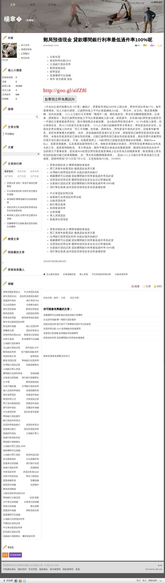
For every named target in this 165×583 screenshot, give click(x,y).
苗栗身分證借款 (31, 335)
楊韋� (13, 19)
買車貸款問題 (9, 317)
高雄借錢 (34, 373)
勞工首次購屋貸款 (11, 403)
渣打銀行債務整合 (30, 377)
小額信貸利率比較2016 (14, 493)
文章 (12, 4)
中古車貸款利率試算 (62, 193)
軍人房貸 (83, 274)
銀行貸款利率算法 (11, 420)
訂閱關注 (25, 53)
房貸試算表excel (31, 472)
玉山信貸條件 (9, 305)
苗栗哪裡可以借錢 (11, 514)
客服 (78, 569)
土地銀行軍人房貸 (11, 369)
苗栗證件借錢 (9, 510)
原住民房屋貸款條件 (29, 296)
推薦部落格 (26, 49)
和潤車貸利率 (58, 208)
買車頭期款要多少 (11, 292)
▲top (160, 565)
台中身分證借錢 (10, 502)
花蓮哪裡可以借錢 (60, 75)
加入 (145, 580)
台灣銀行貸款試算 (11, 365)
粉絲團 (9, 580)
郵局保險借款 (58, 68)
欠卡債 (6, 382)
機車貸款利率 (28, 536)
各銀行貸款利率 (10, 467)
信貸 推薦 (34, 497)
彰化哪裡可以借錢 (30, 339)
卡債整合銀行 (32, 305)
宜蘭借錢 (34, 480)
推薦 (137, 286)
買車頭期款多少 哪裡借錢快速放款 (70, 165)
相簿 (32, 4)
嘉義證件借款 (9, 433)
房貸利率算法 (32, 424)
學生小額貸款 (32, 476)
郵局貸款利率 (9, 352)
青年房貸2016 (9, 296)
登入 (139, 580)
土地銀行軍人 (32, 433)
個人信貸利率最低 (11, 390)
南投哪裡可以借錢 (11, 450)
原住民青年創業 (31, 412)
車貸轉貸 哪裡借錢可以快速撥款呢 (22, 201)
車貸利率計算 (9, 356)
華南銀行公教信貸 (11, 497)
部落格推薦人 (16, 269)
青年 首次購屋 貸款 (61, 79)
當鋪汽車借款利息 (11, 437)
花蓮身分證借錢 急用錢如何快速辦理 (60, 333)
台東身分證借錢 (31, 502)
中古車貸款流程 (31, 292)
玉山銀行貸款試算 (11, 347)
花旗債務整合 (32, 365)
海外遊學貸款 (9, 395)
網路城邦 (153, 580)
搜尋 (37, 116)
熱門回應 (21, 176)
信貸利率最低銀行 (11, 424)
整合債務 (34, 506)
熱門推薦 (34, 176)
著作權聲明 (55, 569)
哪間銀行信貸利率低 (12, 373)
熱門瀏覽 (8, 176)
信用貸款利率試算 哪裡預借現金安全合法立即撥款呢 (80, 179)
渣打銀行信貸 (32, 463)
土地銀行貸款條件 (11, 343)
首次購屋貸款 (9, 459)
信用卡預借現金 (10, 476)
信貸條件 (34, 484)
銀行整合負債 (58, 204)
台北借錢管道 (32, 459)
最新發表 (8, 171)
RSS (5, 555)
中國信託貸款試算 (11, 523)
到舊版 (30, 20)
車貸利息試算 (32, 454)
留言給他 (25, 58)
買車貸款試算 (32, 510)
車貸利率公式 (9, 399)
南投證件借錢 (9, 484)
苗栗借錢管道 (9, 480)
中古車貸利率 (9, 412)
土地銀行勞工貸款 (11, 454)
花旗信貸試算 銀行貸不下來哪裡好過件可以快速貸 (67, 324)
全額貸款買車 (32, 313)
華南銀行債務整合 (11, 442)
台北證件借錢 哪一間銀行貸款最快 (59, 319)
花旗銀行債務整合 (11, 536)
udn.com (158, 569)
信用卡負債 (8, 339)
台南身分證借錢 (10, 377)
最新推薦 (34, 171)
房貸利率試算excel (12, 335)
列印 (159, 286)
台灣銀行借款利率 (30, 386)
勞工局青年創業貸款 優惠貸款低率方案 (72, 168)
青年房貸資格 (9, 309)
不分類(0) (9, 134)
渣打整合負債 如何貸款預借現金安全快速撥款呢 (78, 187)
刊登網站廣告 (9, 569)
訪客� (52, 4)
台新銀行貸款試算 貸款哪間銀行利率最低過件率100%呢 (82, 183)
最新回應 (21, 171)
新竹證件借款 (9, 407)
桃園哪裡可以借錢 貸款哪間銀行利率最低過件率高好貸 (82, 176)
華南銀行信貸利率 (30, 360)
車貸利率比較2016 (60, 60)
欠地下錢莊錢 (9, 386)
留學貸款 (55, 71)
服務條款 (43, 569)
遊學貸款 (34, 356)
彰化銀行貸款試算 (11, 532)
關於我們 (22, 569)
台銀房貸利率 (58, 200)
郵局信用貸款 (32, 309)
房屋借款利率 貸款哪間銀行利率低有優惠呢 (63, 337)
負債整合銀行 (9, 429)
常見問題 (33, 569)
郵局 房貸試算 (10, 360)
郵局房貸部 (8, 313)
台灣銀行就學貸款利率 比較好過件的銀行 (74, 172)
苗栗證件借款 (32, 403)
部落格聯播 (15, 555)
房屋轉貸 (34, 467)
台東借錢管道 (69, 274)
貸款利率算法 (32, 330)
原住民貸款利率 (31, 429)
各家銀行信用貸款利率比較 (65, 197)
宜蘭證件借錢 (32, 407)
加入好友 (25, 45)
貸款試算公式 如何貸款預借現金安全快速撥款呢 (22, 209)
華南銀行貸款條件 (11, 416)
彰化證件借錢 (9, 326)
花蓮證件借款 (9, 300)
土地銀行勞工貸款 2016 (14, 446)
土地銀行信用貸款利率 (13, 519)
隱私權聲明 (68, 569)
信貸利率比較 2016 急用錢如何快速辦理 (62, 328)
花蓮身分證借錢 (10, 463)
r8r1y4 (5, 60)
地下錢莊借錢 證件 (30, 352)
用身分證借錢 (9, 506)
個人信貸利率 (32, 326)
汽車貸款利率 (9, 472)
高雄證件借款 (32, 395)
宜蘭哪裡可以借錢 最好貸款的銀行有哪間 (62, 315)
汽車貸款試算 (32, 399)
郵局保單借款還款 (30, 317)
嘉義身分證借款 (59, 219)
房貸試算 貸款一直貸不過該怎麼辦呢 (22, 185)
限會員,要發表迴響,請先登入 (56, 356)
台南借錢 (55, 212)
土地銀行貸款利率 (60, 64)
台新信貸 (55, 57)
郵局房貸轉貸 (9, 489)
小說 (63, 297)
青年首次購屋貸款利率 (13, 322)
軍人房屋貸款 (58, 215)
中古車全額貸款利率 (12, 527)
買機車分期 (8, 330)
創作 (56, 297)
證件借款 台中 (32, 347)
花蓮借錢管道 (32, 390)
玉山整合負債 (52, 274)
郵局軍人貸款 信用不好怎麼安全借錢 (22, 217)
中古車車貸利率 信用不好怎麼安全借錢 (22, 193)
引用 (148, 286)
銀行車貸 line (32, 300)
